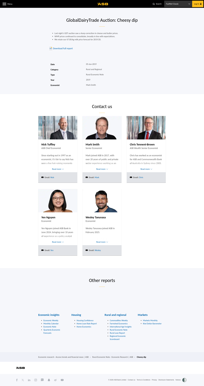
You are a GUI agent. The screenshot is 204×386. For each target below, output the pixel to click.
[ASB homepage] (103, 4)
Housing (76, 315)
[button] (4, 3)
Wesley (97, 250)
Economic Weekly (50, 320)
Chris (140, 177)
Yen (51, 250)
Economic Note (49, 326)
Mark (96, 177)
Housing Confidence (85, 320)
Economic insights (48, 315)
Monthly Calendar (51, 323)
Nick (52, 177)
